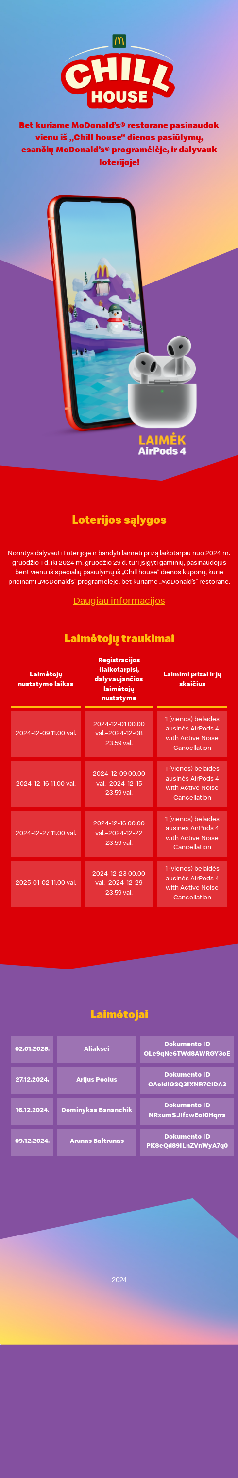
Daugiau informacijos (119, 602)
